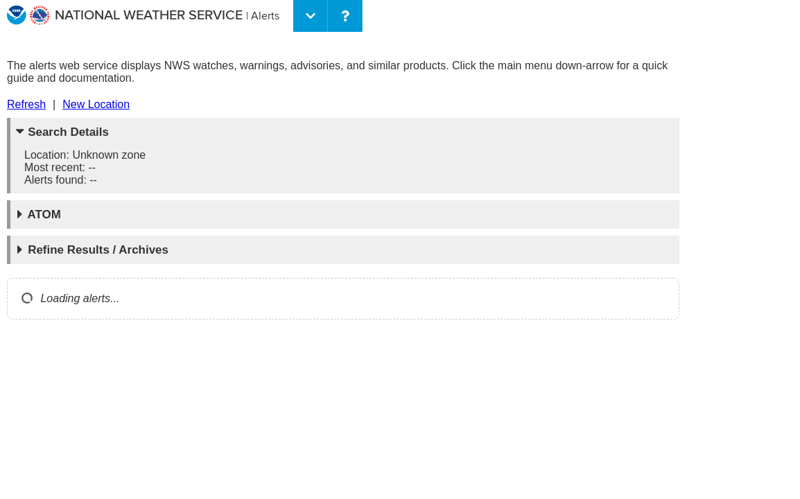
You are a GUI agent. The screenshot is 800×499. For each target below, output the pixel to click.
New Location (96, 104)
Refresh (26, 104)
